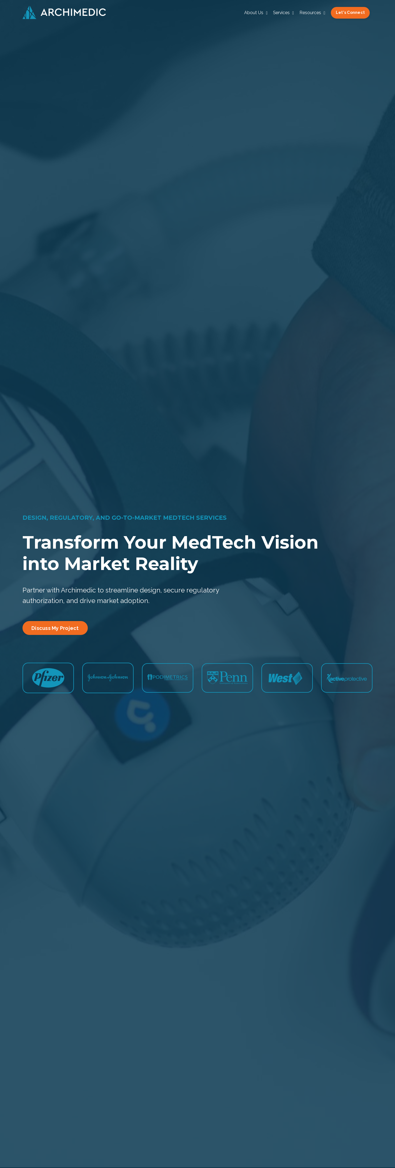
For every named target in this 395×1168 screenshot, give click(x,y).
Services (282, 12)
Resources (312, 12)
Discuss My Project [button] (55, 628)
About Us (254, 12)
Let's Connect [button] (350, 12)
